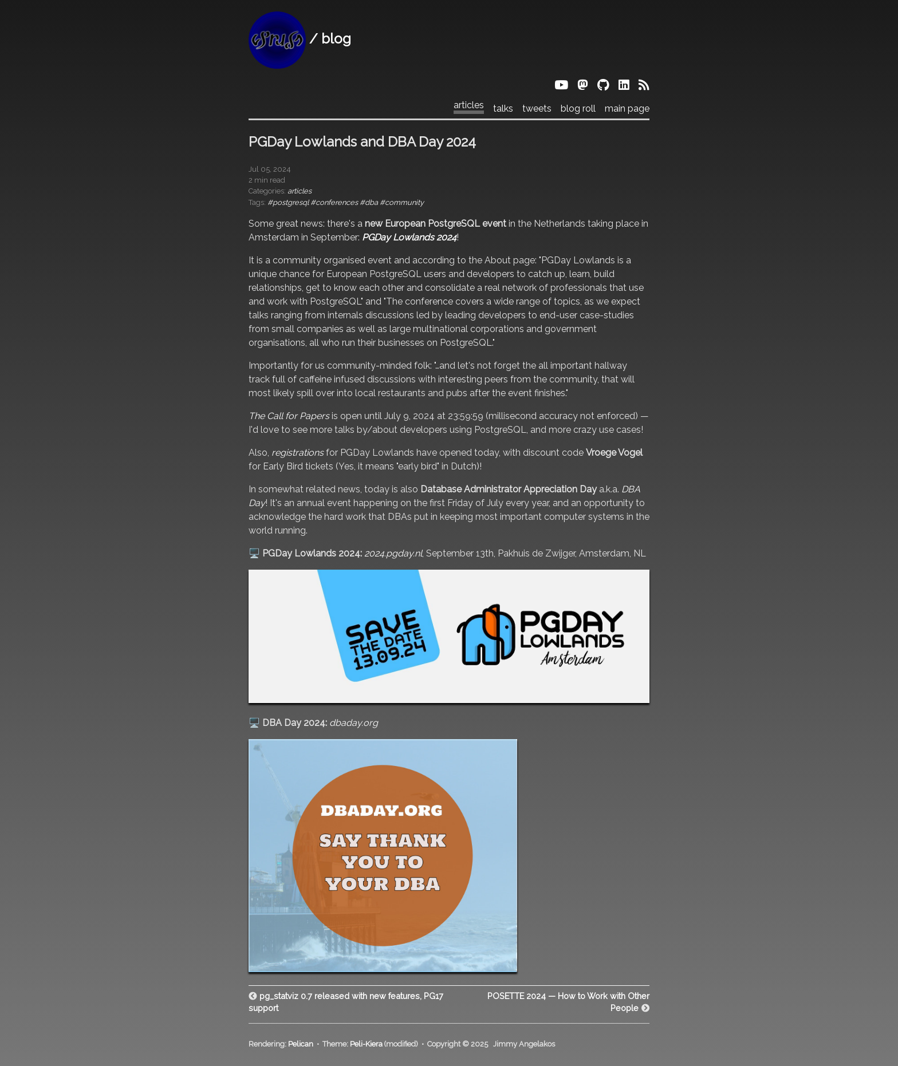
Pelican (300, 1044)
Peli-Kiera (366, 1044)
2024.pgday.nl (393, 553)
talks (503, 109)
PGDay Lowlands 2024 (409, 237)
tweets (537, 109)
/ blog (300, 38)
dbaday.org (353, 722)
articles (469, 105)
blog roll (578, 109)
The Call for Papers (289, 415)
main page (627, 109)
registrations (297, 452)
